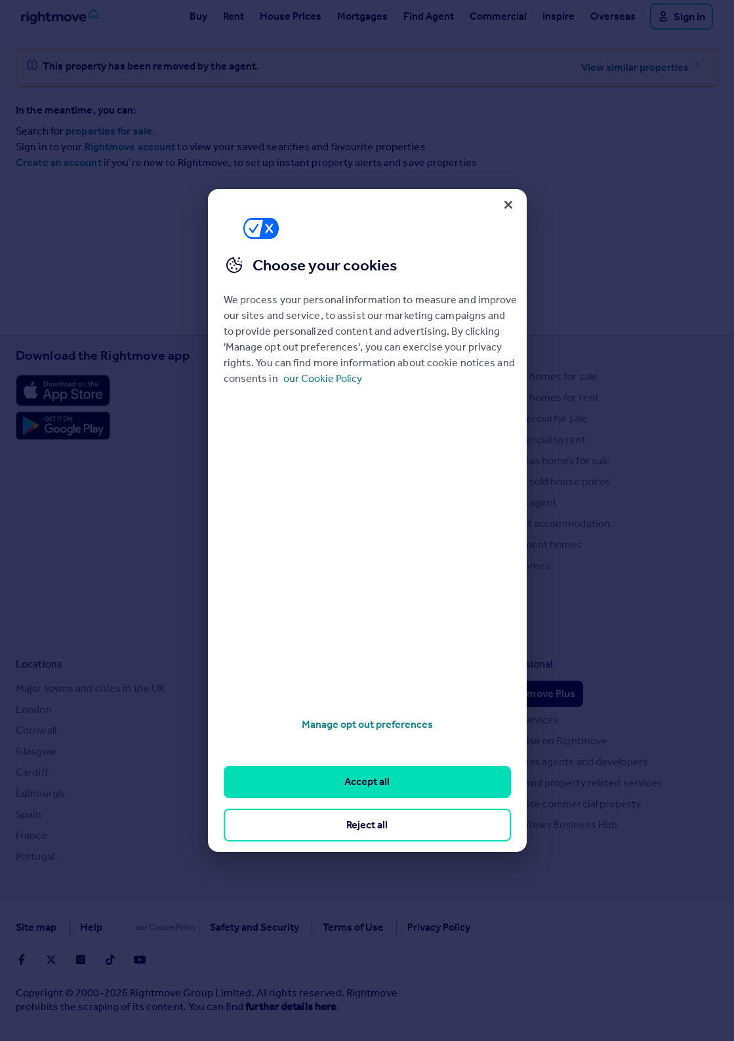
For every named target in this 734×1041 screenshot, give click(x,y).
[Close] (508, 204)
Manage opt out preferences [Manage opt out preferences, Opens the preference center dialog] (367, 724)
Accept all (367, 781)
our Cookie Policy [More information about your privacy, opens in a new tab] (322, 378)
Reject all (367, 824)
